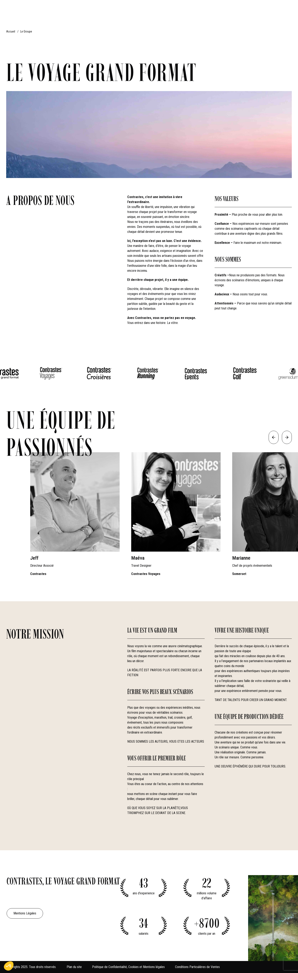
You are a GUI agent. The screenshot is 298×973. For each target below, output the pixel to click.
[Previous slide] (274, 437)
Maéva (137, 558)
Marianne (241, 558)
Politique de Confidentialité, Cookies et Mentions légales (128, 967)
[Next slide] (287, 437)
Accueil (10, 31)
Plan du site (74, 967)
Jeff (34, 558)
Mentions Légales (24, 913)
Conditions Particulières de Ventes (197, 967)
